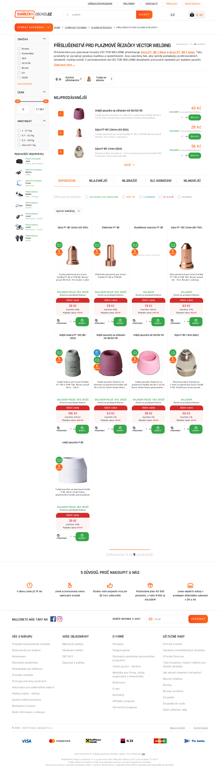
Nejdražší (129, 181)
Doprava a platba (73, 662)
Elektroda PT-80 (110, 227)
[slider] (16, 101)
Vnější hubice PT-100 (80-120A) (72, 336)
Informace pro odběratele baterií (33, 687)
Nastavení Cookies (23, 705)
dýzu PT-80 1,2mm (182, 52)
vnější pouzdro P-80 (72, 442)
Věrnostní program (100, 3)
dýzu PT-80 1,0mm (153, 52)
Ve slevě (168, 197)
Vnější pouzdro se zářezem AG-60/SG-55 (110, 336)
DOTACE (67, 656)
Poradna (118, 644)
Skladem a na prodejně (103, 197)
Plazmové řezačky (101, 27)
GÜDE (25, 77)
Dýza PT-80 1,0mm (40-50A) (73, 227)
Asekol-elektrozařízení (26, 699)
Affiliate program (124, 701)
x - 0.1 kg (27, 130)
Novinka (187, 197)
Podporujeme (121, 650)
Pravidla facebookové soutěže (31, 644)
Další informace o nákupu (28, 712)
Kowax (25, 48)
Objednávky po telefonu (27, 668)
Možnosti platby (72, 644)
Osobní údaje (201, 727)
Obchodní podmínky (25, 662)
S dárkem (149, 197)
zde (143, 754)
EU (23, 72)
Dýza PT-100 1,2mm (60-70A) (186, 227)
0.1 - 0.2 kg (28, 135)
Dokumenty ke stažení (26, 650)
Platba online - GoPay (26, 693)
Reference (119, 682)
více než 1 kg (29, 145)
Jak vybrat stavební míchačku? (182, 672)
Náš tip (130, 197)
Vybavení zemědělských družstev (184, 650)
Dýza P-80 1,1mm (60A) (186, 335)
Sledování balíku (72, 650)
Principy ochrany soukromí (29, 681)
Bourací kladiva (172, 678)
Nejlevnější (98, 181)
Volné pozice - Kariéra (127, 666)
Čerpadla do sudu (174, 703)
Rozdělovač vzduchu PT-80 (148, 227)
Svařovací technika (76, 27)
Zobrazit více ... (64, 64)
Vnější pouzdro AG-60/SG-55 (148, 335)
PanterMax (28, 53)
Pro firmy (129, 3)
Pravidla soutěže (22, 675)
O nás (116, 688)
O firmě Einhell (172, 644)
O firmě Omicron (173, 656)
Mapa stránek (177, 727)
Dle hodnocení (161, 181)
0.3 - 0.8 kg (28, 140)
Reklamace (19, 656)
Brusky (167, 685)
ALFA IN (26, 63)
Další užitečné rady (175, 709)
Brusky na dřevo (173, 691)
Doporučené (67, 181)
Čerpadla (168, 697)
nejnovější (192, 181)
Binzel (25, 67)
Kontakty (152, 3)
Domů (57, 27)
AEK (24, 58)
